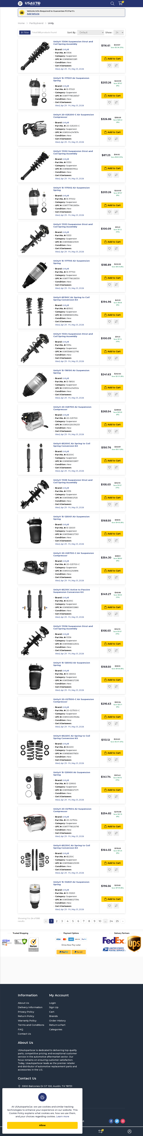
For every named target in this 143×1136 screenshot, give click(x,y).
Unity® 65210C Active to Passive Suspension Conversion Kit (71, 591)
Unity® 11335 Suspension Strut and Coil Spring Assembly (72, 481)
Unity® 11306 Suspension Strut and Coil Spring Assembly (73, 42)
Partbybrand (36, 23)
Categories (55, 1029)
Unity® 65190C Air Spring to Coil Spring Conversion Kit (71, 298)
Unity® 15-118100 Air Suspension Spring (71, 371)
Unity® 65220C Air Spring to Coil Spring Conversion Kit (71, 737)
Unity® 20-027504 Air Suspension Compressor (72, 810)
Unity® (65, 49)
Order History (57, 1020)
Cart (51, 1011)
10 (100, 921)
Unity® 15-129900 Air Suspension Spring (71, 773)
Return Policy (26, 1016)
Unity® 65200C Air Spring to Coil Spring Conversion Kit (71, 444)
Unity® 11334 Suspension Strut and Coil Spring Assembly (73, 335)
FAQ (20, 1029)
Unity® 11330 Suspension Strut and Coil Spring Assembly (73, 152)
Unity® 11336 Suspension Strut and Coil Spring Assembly (73, 627)
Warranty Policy (27, 1020)
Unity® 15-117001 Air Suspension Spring (71, 79)
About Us (23, 1002)
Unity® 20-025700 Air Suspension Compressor (72, 408)
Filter (25, 32)
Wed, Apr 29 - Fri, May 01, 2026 (69, 69)
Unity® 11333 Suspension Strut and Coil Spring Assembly (73, 225)
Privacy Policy (26, 1011)
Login (52, 1002)
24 (111, 921)
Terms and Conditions (31, 1024)
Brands (53, 1016)
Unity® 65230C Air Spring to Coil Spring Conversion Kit (71, 846)
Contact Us (24, 1033)
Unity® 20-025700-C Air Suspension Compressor (73, 554)
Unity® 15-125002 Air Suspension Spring (71, 664)
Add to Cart (112, 58)
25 (117, 921)
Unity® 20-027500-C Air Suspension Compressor (73, 700)
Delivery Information (30, 1007)
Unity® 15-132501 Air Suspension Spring (71, 883)
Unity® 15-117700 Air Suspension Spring (71, 262)
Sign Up (53, 1007)
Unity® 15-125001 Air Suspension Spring (71, 517)
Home (21, 23)
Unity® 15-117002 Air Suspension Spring (71, 189)
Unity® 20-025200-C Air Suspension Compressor (73, 115)
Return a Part (57, 1024)
